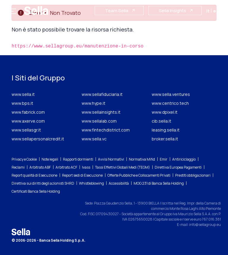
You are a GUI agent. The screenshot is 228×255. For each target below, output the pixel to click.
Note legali (50, 159)
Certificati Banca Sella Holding (36, 191)
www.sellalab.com (99, 121)
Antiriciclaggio (184, 159)
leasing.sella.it (166, 130)
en (216, 11)
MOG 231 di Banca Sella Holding (159, 183)
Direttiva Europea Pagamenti (178, 167)
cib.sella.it (161, 121)
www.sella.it (23, 94)
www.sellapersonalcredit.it (38, 139)
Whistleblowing (91, 183)
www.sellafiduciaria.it (102, 94)
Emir (163, 159)
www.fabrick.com (28, 112)
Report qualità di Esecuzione (34, 175)
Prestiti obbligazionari (192, 175)
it (208, 11)
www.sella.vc (94, 139)
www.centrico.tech (170, 103)
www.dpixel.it (165, 112)
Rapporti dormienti (78, 159)
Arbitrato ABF (40, 167)
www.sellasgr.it (26, 130)
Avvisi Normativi (111, 159)
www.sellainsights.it (101, 112)
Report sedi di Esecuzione (82, 175)
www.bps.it (22, 103)
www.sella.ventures (171, 94)
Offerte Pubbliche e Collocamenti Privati (138, 175)
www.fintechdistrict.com (106, 130)
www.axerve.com (28, 121)
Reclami (18, 167)
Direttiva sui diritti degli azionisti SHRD (43, 183)
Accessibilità (119, 183)
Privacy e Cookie (24, 159)
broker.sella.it (165, 139)
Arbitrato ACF (66, 167)
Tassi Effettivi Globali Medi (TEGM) (122, 167)
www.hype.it (93, 103)
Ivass (86, 167)
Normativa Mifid (142, 159)
